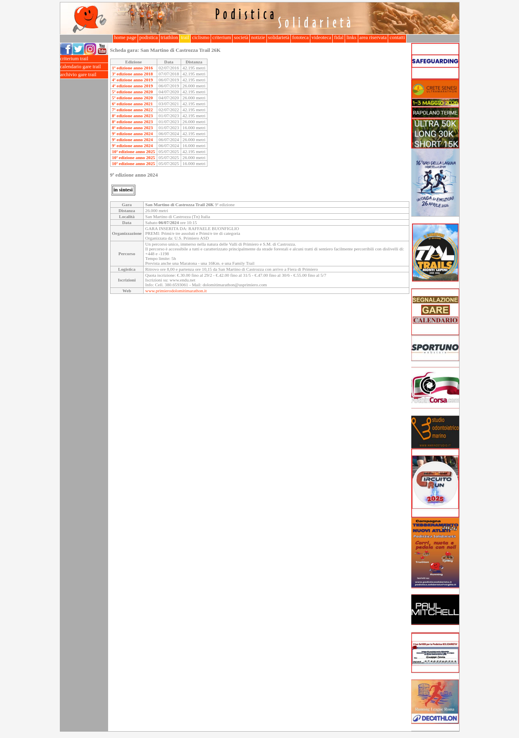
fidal (339, 37)
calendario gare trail (84, 67)
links (351, 37)
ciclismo (201, 37)
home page (125, 37)
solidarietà (279, 37)
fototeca (300, 37)
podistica (148, 37)
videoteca (321, 37)
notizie (258, 37)
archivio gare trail (84, 75)
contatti (397, 37)
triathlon (170, 37)
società (241, 37)
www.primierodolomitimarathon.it (176, 290)
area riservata (373, 37)
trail (185, 37)
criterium (221, 37)
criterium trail (84, 59)
